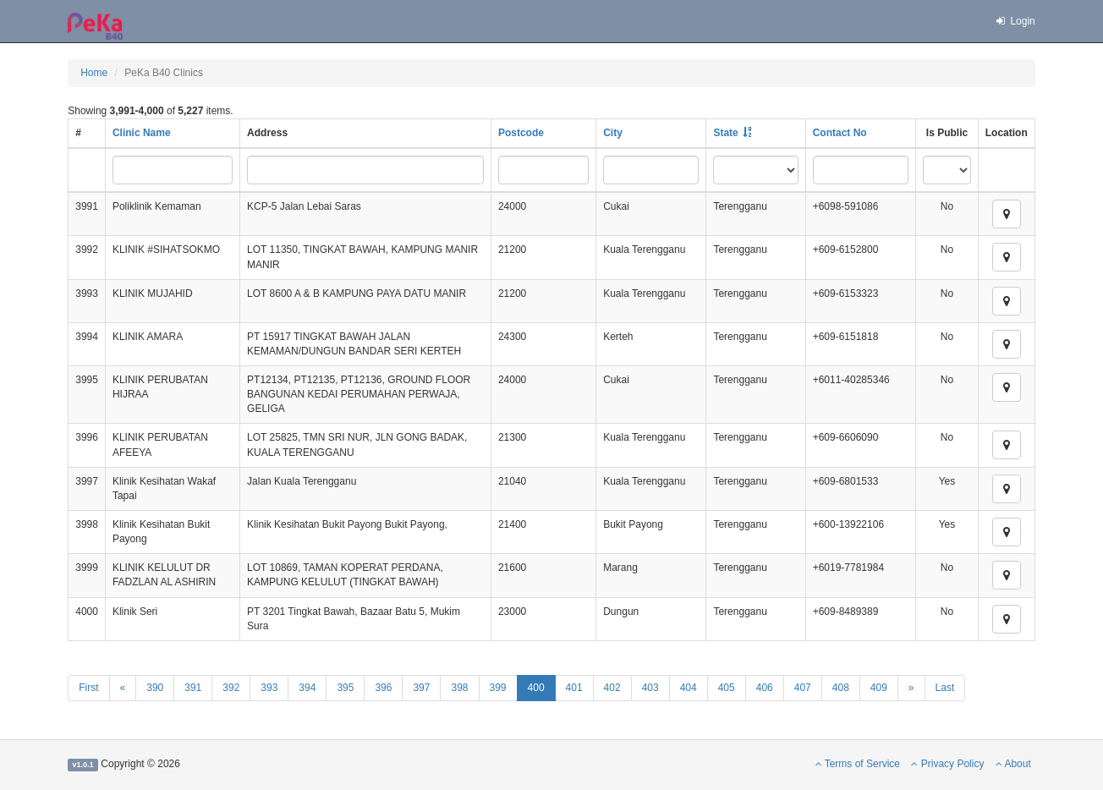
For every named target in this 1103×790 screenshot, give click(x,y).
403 (650, 688)
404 (688, 688)
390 (154, 688)
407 (802, 688)
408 (840, 688)
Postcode (521, 133)
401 (574, 688)
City (613, 133)
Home (93, 73)
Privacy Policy (947, 764)
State (725, 133)
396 (383, 688)
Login (1015, 21)
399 (498, 688)
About (1013, 764)
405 (726, 688)
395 (345, 688)
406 (764, 688)
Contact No (840, 133)
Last (945, 688)
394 (307, 688)
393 (269, 688)
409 (878, 688)
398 (459, 688)
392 (230, 688)
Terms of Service (857, 764)
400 (536, 688)
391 (192, 688)
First (88, 688)
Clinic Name (141, 133)
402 (612, 688)
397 (421, 688)
